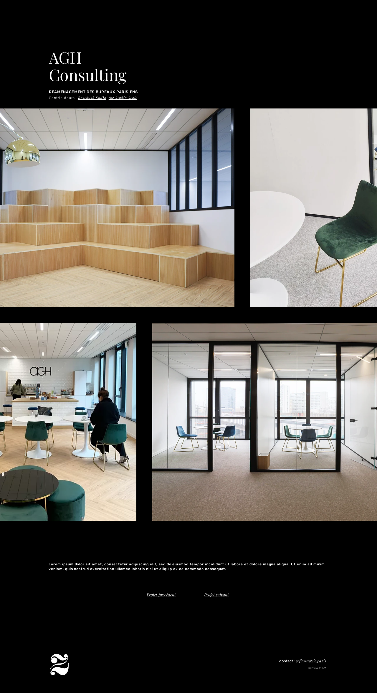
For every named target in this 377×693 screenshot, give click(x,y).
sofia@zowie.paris (311, 660)
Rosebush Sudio (92, 97)
